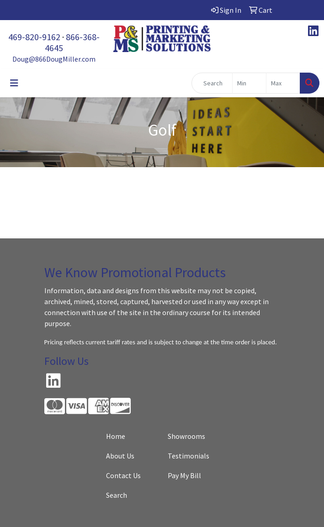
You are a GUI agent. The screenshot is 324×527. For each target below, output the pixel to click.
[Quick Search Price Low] (249, 83)
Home (115, 436)
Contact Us (123, 475)
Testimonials (188, 455)
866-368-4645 (72, 42)
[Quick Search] (212, 83)
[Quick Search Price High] (283, 83)
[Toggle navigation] (14, 83)
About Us (120, 455)
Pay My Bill (184, 475)
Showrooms (186, 436)
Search (116, 495)
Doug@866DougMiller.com (54, 58)
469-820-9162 (34, 36)
